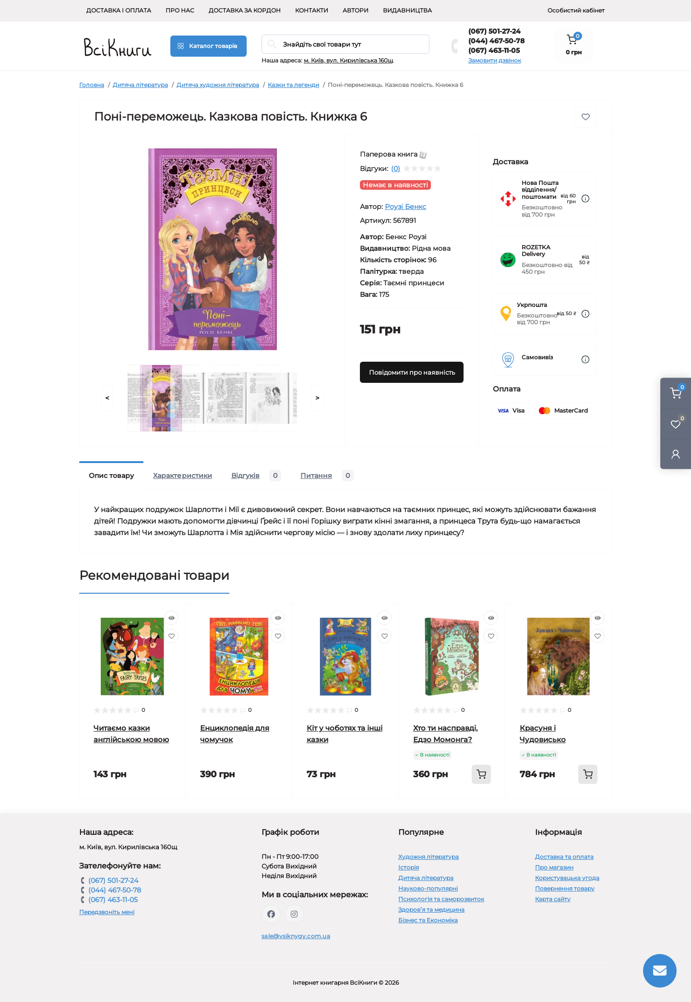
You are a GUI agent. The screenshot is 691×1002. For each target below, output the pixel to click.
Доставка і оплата (118, 10)
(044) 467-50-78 (496, 41)
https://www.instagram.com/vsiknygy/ (294, 914)
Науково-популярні (428, 888)
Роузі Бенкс (405, 206)
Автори (356, 10)
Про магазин (554, 867)
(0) (395, 168)
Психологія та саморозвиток (441, 899)
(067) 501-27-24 (494, 31)
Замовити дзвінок (494, 60)
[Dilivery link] (585, 199)
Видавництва (407, 10)
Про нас (180, 10)
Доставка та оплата (564, 856)
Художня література (428, 856)
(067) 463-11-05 (494, 50)
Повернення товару (565, 888)
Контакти (311, 10)
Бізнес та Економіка (428, 920)
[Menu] (208, 46)
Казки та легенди (293, 84)
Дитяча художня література (218, 84)
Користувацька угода (567, 877)
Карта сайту (553, 899)
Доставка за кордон (245, 10)
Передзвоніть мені (106, 912)
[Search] (272, 44)
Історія (408, 867)
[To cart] (481, 774)
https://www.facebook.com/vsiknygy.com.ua (271, 914)
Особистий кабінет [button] (576, 10)
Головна (91, 84)
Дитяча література (140, 84)
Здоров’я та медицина (431, 909)
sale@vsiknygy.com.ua (296, 936)
